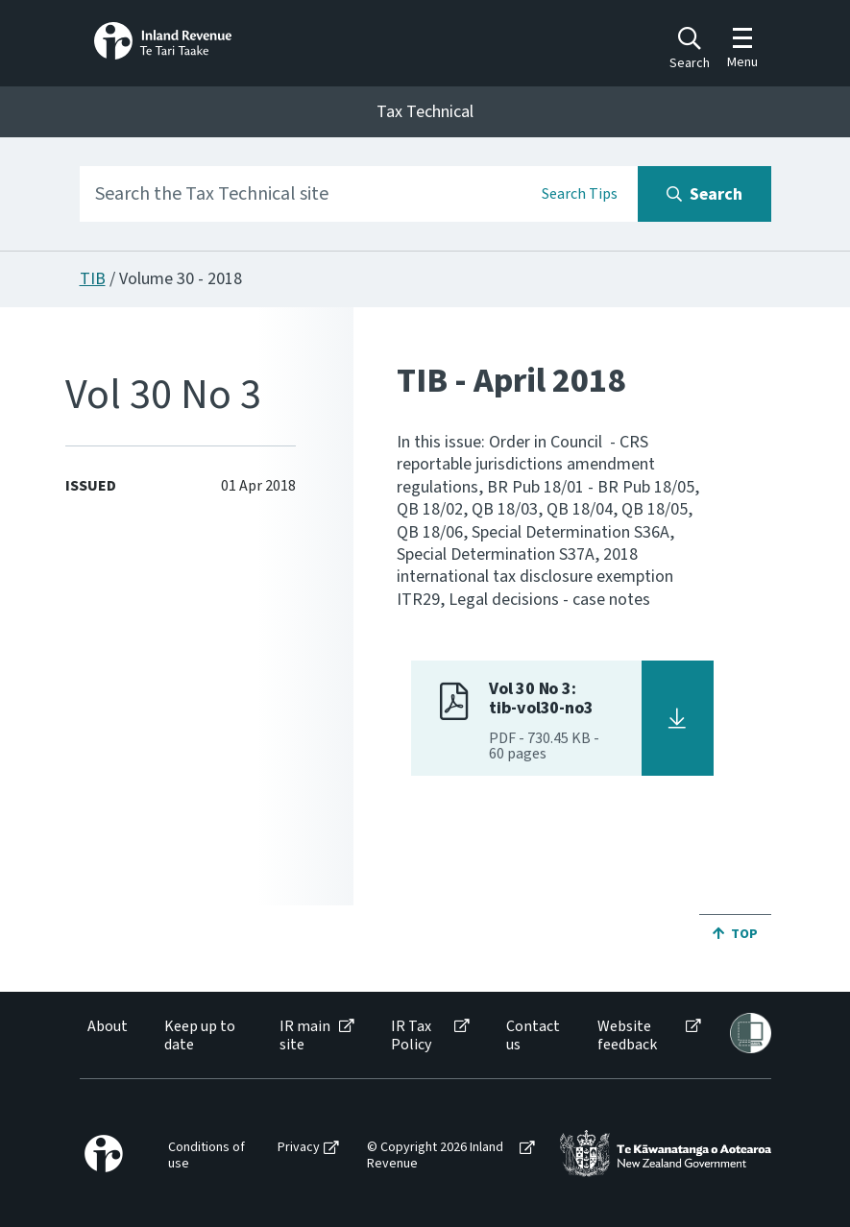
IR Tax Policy (411, 1036)
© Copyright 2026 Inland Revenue (435, 1156)
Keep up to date (199, 1036)
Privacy (299, 1148)
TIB (93, 279)
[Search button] (704, 194)
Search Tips (580, 193)
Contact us (533, 1036)
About (107, 1027)
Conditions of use (206, 1156)
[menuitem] (106, 1036)
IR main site (304, 1036)
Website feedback (627, 1036)
